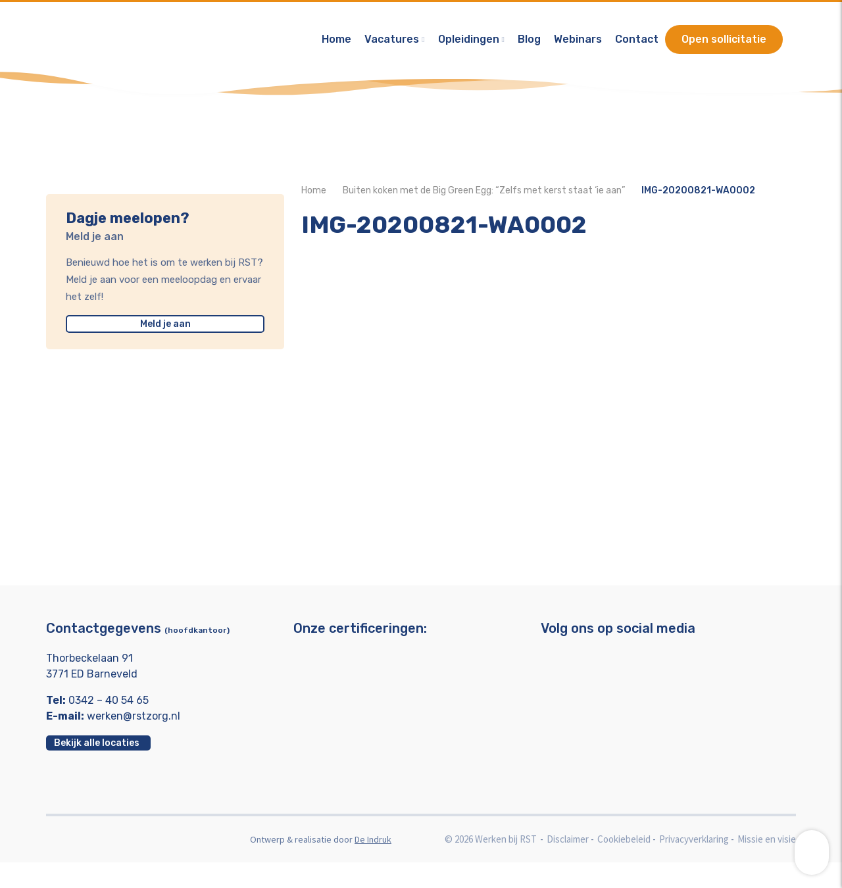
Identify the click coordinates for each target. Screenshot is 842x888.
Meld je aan (157, 324)
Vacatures (391, 42)
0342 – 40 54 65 (108, 726)
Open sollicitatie (723, 42)
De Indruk (373, 865)
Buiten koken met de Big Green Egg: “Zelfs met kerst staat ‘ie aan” (484, 203)
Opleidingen (468, 42)
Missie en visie (766, 864)
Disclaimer (568, 864)
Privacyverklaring (694, 864)
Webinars (578, 42)
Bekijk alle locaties (96, 768)
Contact (636, 42)
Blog (529, 42)
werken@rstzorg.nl (133, 741)
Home (336, 42)
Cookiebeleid (624, 864)
